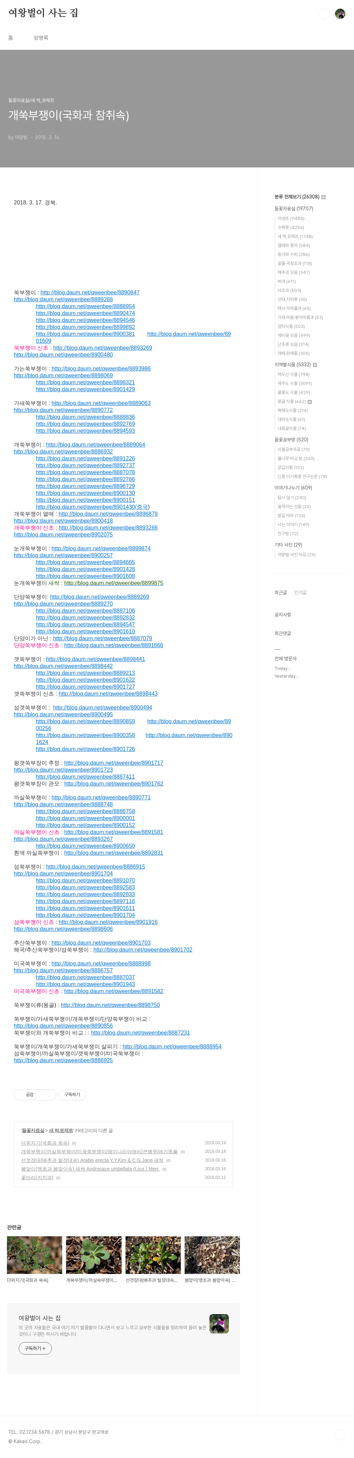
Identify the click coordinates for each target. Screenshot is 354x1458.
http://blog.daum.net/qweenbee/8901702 (142, 950)
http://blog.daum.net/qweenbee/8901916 (108, 922)
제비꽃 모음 (294, 335)
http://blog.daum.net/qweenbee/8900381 (85, 334)
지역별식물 (295, 364)
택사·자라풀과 (294, 308)
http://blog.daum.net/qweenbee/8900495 (63, 714)
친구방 (288, 533)
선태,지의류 (292, 299)
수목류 (291, 227)
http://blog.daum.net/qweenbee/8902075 (63, 535)
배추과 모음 (294, 272)
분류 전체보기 (300, 197)
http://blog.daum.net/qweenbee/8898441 (95, 659)
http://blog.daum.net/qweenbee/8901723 (63, 770)
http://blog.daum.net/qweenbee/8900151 (85, 500)
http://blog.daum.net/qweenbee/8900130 (85, 493)
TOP (340, 1434)
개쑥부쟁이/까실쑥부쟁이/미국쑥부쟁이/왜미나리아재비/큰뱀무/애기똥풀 (99, 1151)
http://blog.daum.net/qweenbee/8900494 (102, 707)
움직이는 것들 (294, 506)
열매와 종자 (294, 245)
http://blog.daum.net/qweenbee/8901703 (101, 943)
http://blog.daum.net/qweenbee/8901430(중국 (92, 507)
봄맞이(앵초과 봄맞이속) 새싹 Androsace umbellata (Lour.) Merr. (90, 1169)
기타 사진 (288, 545)
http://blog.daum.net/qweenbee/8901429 (85, 389)
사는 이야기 (293, 524)
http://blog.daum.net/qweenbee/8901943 (85, 984)
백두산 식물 (294, 374)
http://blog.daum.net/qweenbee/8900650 (85, 846)
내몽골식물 (292, 428)
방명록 (41, 38)
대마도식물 (291, 419)
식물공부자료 (294, 449)
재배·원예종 (294, 353)
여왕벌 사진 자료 (297, 554)
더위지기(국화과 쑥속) (45, 1143)
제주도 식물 (295, 383)
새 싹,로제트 (61, 1130)
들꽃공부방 (291, 439)
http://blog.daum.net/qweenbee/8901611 (85, 908)
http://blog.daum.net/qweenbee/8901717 (113, 763)
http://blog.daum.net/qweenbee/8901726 (85, 749)
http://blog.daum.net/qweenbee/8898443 (108, 694)
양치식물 (291, 326)
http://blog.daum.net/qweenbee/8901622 (85, 680)
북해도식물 (293, 410)
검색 (324, 14)
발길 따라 (291, 515)
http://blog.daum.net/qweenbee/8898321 (85, 382)
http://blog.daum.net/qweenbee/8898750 (110, 1005)
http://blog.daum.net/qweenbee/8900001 (85, 818)
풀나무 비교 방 (296, 458)
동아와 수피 (294, 254)
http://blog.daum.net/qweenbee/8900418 (63, 521)
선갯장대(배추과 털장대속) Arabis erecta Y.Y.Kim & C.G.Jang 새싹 (92, 1160)
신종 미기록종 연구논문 (302, 476)
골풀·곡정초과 (295, 263)
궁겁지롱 (291, 467)
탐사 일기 (292, 497)
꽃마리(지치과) (37, 1177)
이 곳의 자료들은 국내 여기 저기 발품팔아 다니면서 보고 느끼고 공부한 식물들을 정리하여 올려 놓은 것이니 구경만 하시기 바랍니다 (112, 1331)
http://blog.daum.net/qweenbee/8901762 (113, 784)
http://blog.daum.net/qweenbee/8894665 (85, 562)
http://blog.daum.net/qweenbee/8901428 (85, 569)
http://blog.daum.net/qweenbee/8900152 (85, 825)
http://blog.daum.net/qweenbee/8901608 (85, 576)
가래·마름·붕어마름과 (300, 317)
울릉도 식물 (294, 392)
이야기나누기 (293, 487)
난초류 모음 (293, 344)
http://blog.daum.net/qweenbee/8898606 (63, 929)
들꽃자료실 (33, 1130)
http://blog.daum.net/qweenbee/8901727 (85, 687)
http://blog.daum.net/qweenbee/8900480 (63, 355)
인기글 (300, 592)
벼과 (287, 281)
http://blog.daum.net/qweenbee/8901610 (85, 631)
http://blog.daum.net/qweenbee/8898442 (63, 666)
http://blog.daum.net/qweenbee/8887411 (85, 777)
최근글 (280, 592)
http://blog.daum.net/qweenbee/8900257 (63, 555)
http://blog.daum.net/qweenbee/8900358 (85, 735)
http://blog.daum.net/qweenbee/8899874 (101, 548)
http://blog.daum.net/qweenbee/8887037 (85, 977)
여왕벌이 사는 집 (43, 13)
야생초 (291, 218)
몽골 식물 (295, 401)
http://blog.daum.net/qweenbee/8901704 (63, 874)
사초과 (289, 290)
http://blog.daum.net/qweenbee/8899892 (85, 327)
